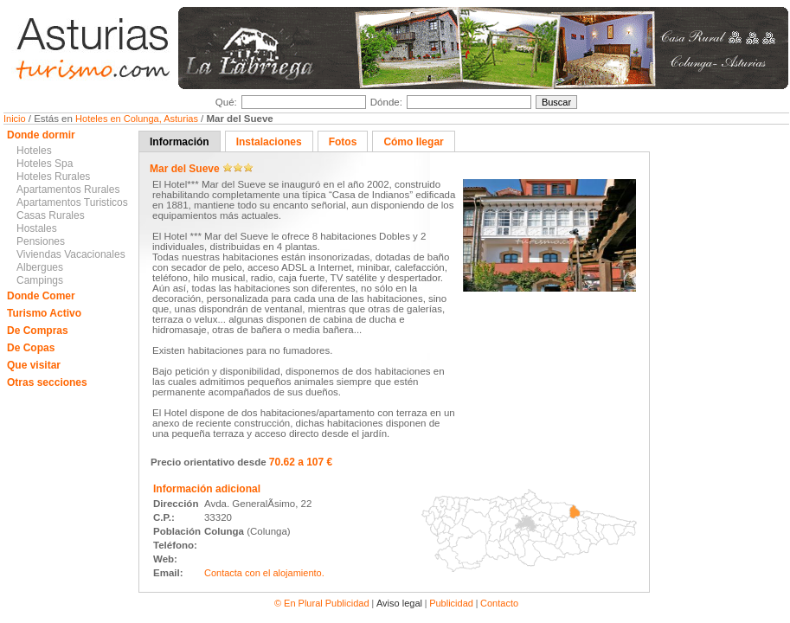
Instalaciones (269, 142)
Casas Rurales (50, 215)
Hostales (36, 228)
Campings (39, 280)
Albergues (39, 267)
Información (179, 142)
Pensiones (40, 241)
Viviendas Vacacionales (70, 254)
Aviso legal (399, 603)
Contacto (499, 603)
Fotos (343, 142)
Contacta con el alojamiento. (264, 573)
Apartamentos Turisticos (72, 202)
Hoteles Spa (44, 163)
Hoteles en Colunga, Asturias (138, 118)
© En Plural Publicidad (323, 603)
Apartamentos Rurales (67, 189)
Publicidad (451, 603)
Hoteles (34, 151)
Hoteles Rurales (53, 176)
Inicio (16, 118)
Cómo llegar (413, 142)
